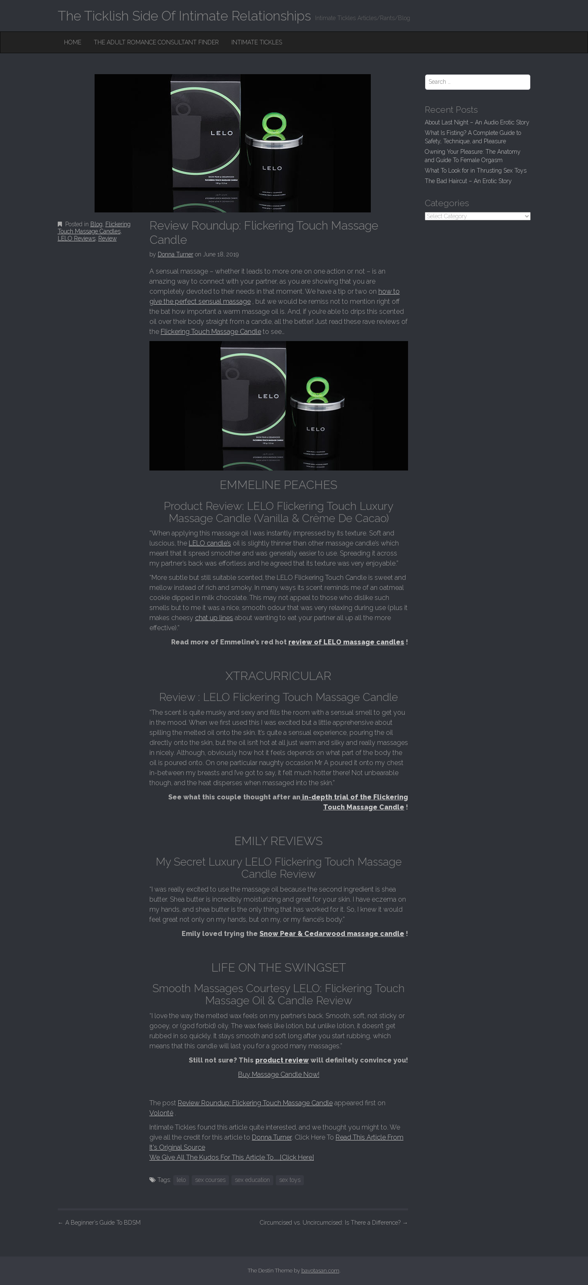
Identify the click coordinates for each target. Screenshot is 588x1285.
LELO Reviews (76, 238)
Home (72, 42)
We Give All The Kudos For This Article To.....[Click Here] (231, 1157)
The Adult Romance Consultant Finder (156, 42)
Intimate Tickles (256, 42)
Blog (96, 224)
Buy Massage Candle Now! (278, 1074)
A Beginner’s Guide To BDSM (99, 1222)
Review (107, 238)
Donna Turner (175, 254)
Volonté (161, 1113)
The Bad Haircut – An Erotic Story (468, 181)
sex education (252, 1179)
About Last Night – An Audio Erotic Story (477, 122)
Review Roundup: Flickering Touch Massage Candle (255, 1103)
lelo (181, 1179)
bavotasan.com (320, 1270)
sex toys (289, 1179)
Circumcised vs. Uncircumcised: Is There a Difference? (334, 1222)
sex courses (210, 1179)
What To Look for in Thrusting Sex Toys (475, 170)
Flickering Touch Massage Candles (94, 228)
